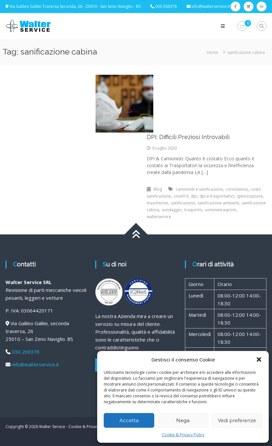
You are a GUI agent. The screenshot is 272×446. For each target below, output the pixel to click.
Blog (158, 189)
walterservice (159, 216)
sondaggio (172, 210)
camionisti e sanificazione (199, 189)
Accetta (129, 420)
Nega (182, 420)
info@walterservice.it (210, 6)
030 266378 (25, 351)
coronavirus (237, 189)
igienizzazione (250, 196)
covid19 (181, 196)
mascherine (157, 203)
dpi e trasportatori (217, 196)
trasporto (193, 210)
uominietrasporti (220, 210)
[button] (259, 359)
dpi (194, 196)
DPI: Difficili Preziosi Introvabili (188, 137)
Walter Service (52, 426)
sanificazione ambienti (218, 203)
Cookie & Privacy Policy (183, 435)
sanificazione (183, 203)
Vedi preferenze (237, 420)
